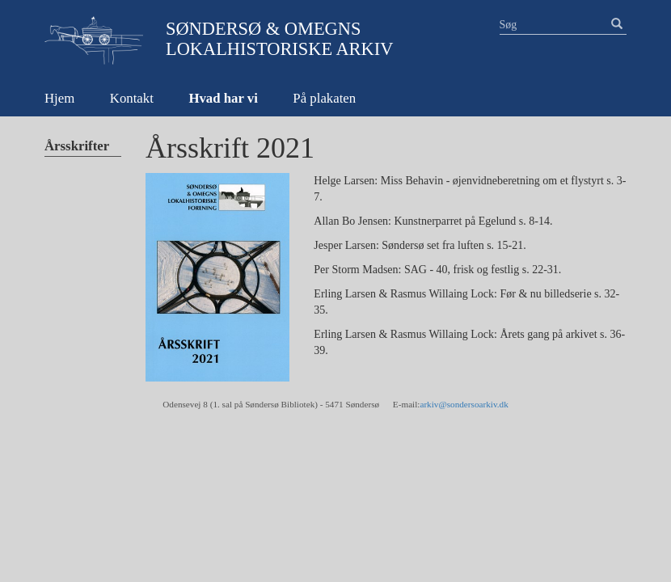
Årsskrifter (76, 146)
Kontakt (132, 98)
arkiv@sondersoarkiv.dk (464, 404)
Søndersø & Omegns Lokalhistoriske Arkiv (279, 39)
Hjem (59, 98)
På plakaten (324, 98)
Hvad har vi (222, 98)
